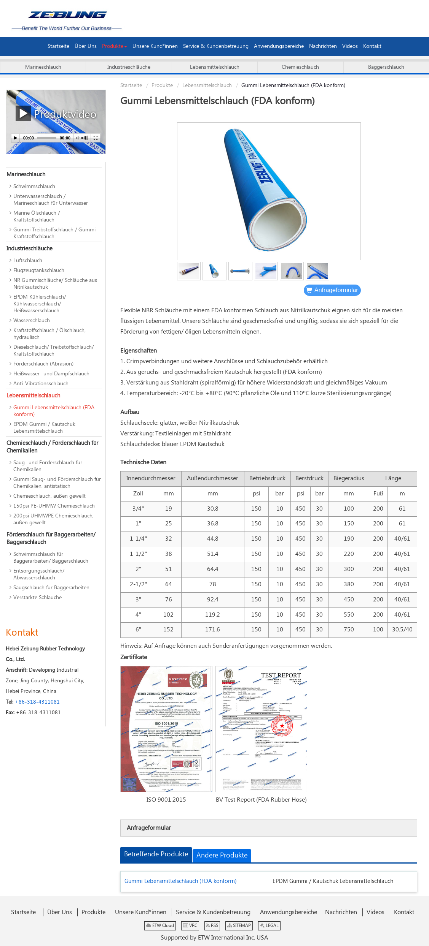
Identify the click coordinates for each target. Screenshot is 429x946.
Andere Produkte (221, 855)
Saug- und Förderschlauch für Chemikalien (47, 466)
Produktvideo (56, 114)
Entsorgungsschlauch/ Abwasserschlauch (38, 574)
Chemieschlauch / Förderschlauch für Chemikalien (52, 447)
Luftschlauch (27, 260)
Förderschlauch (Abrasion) (43, 364)
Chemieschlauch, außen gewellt (49, 496)
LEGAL (269, 926)
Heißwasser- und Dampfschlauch (51, 373)
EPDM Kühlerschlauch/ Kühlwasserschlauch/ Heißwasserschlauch (39, 304)
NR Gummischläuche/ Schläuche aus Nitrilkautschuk (55, 284)
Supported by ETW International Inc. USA (214, 938)
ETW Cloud (160, 926)
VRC (190, 926)
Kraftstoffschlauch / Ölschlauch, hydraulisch (49, 334)
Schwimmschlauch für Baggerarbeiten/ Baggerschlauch (50, 558)
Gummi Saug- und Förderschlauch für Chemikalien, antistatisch (57, 483)
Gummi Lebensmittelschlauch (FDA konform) (180, 881)
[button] (114, 46)
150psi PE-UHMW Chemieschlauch (54, 506)
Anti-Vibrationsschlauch (41, 383)
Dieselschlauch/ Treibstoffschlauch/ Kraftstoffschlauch (53, 351)
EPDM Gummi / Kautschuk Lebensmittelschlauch (333, 881)
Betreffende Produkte (156, 854)
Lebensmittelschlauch (214, 67)
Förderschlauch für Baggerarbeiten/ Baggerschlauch (51, 538)
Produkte (162, 85)
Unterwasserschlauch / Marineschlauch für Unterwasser (50, 200)
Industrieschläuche (128, 67)
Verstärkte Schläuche (37, 597)
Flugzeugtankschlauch (38, 270)
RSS (212, 926)
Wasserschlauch (31, 320)
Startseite (131, 85)
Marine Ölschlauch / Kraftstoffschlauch (36, 216)
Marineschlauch (43, 67)
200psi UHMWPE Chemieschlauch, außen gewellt (53, 519)
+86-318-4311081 (37, 702)
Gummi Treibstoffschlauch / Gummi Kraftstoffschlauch (54, 233)
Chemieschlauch (300, 67)
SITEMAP (239, 926)
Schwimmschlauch (34, 186)
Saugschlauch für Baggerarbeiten (51, 587)
